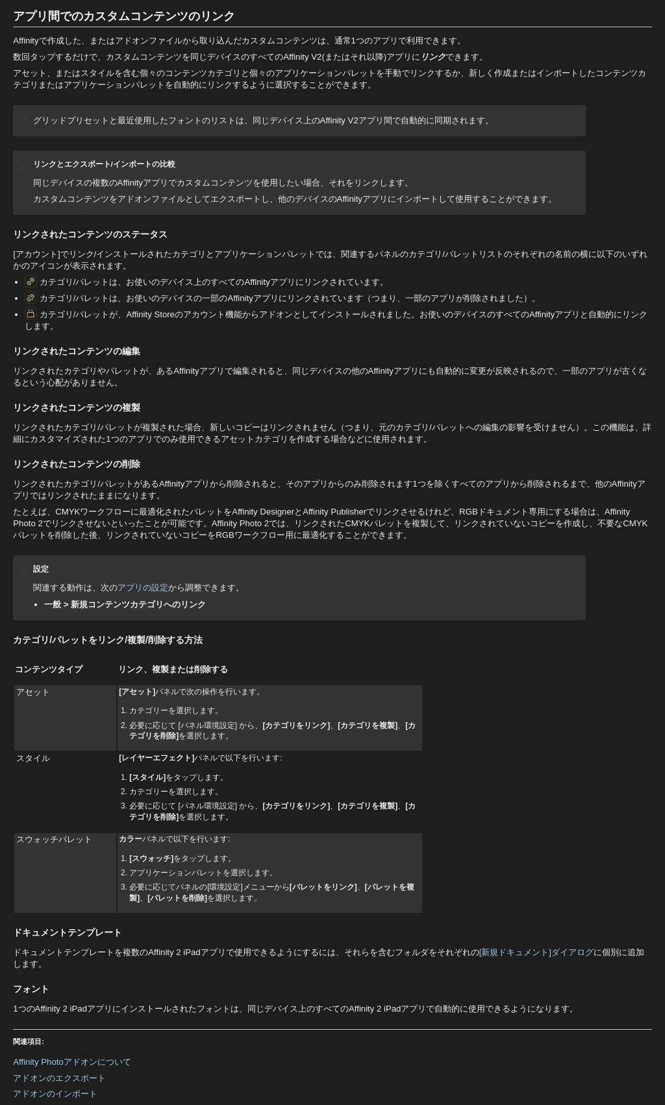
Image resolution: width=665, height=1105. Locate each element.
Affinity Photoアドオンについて (72, 1062)
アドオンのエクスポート (59, 1078)
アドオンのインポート (55, 1094)
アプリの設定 (143, 587)
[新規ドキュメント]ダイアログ (536, 952)
